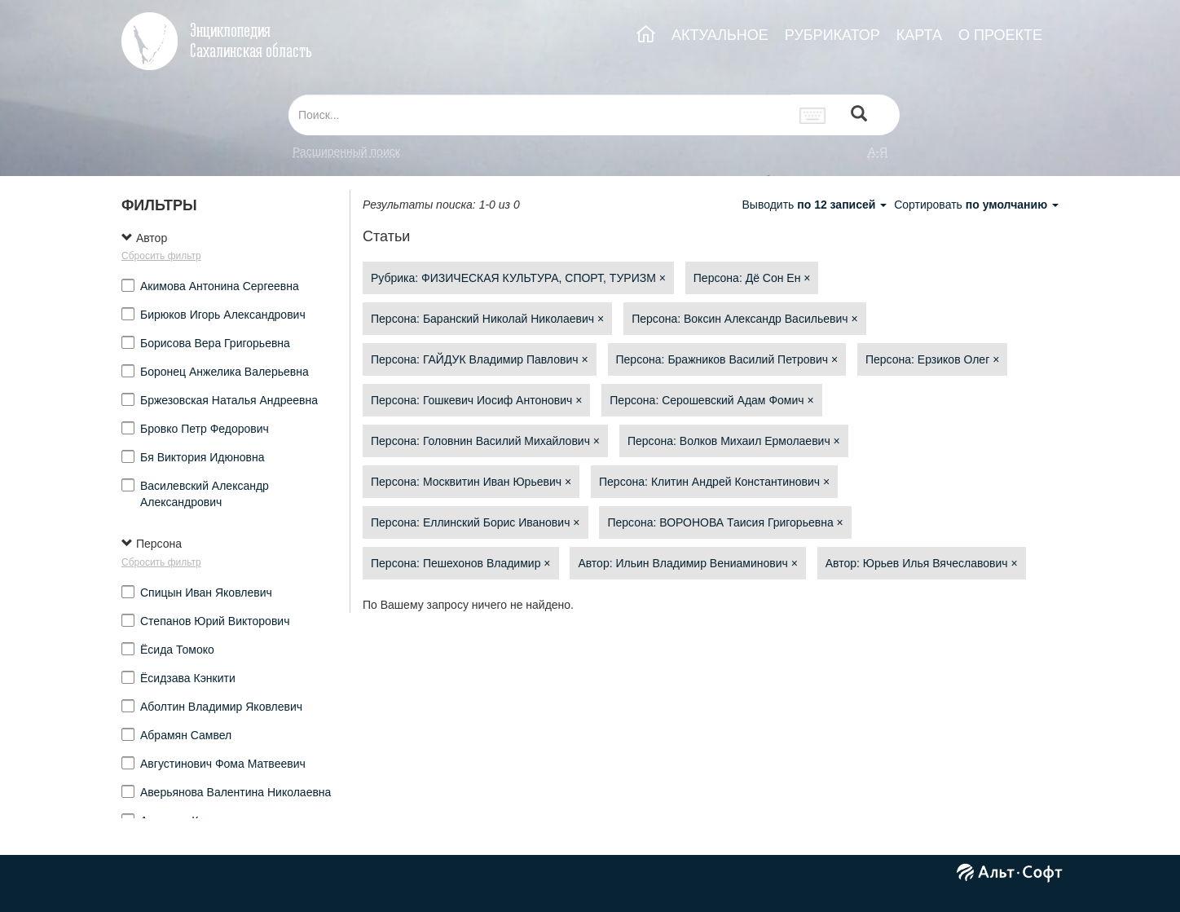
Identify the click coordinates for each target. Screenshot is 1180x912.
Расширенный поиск (346, 151)
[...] (539, 115)
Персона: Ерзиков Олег (932, 359)
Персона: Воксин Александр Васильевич (744, 318)
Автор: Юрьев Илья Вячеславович (922, 563)
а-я (877, 151)
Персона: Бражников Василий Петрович (727, 359)
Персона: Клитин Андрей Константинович (714, 481)
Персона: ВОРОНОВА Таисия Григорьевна (725, 522)
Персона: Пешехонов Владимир (461, 563)
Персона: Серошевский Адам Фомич (711, 400)
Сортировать (976, 204)
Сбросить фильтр (161, 256)
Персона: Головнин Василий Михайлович (485, 440)
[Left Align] (858, 115)
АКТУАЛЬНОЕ (719, 35)
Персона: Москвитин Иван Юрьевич (471, 481)
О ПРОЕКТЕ (1000, 35)
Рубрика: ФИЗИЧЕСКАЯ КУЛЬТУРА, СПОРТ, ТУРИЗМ (518, 277)
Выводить (816, 204)
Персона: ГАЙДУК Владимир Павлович (479, 359)
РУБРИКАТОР (832, 35)
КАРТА (919, 35)
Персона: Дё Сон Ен (752, 277)
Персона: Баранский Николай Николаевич (487, 318)
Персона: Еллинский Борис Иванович (475, 522)
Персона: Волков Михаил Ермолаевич (733, 440)
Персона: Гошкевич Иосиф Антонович (476, 400)
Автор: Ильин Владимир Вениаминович (688, 563)
